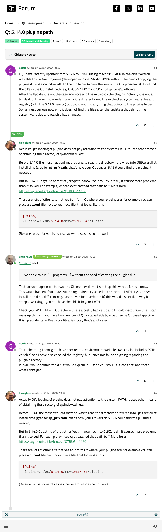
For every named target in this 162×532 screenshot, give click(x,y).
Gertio (22, 67)
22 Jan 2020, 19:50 (49, 343)
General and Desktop (35, 41)
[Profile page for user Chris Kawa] (10, 260)
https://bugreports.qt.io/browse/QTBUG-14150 (52, 190)
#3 (155, 343)
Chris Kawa (25, 257)
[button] (6, 526)
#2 (155, 257)
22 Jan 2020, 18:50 (49, 67)
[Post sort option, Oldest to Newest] (22, 54)
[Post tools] (153, 125)
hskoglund (25, 142)
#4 (155, 142)
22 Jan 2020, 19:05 (85, 257)
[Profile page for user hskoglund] (10, 145)
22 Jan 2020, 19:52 (54, 142)
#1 (155, 67)
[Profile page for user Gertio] (10, 70)
